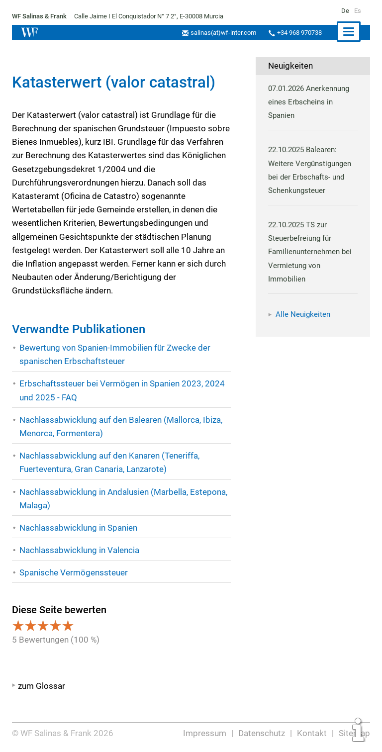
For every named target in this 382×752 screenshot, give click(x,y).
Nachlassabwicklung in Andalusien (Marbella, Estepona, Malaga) (123, 498)
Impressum (205, 733)
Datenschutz (262, 733)
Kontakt (312, 733)
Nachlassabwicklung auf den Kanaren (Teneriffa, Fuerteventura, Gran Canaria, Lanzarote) (110, 462)
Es (357, 10)
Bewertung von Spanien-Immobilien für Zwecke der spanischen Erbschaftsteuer (114, 354)
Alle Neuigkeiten (303, 314)
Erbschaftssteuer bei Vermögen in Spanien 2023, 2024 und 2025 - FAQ (121, 390)
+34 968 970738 (298, 32)
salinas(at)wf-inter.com (221, 32)
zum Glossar (41, 686)
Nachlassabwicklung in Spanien (78, 528)
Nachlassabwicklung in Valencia (79, 550)
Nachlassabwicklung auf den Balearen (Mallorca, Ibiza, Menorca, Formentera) (121, 426)
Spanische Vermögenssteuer (73, 572)
